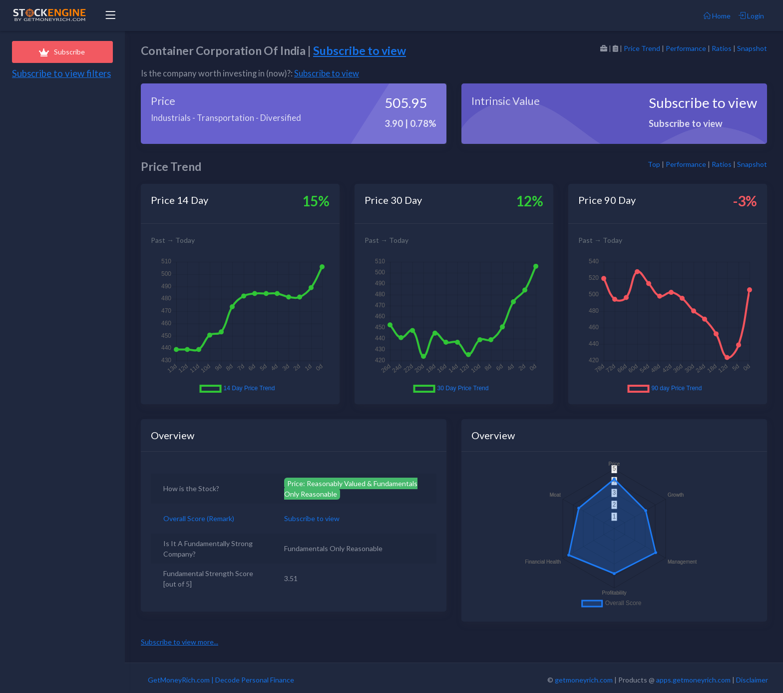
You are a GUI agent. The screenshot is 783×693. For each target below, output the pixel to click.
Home (717, 15)
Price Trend (642, 48)
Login (751, 15)
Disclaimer (752, 680)
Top (654, 164)
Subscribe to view (359, 50)
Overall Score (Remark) (198, 518)
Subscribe (62, 51)
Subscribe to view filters (61, 73)
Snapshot (752, 48)
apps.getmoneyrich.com (693, 680)
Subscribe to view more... (179, 642)
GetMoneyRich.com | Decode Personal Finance (221, 680)
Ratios (722, 48)
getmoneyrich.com (584, 680)
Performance (686, 48)
